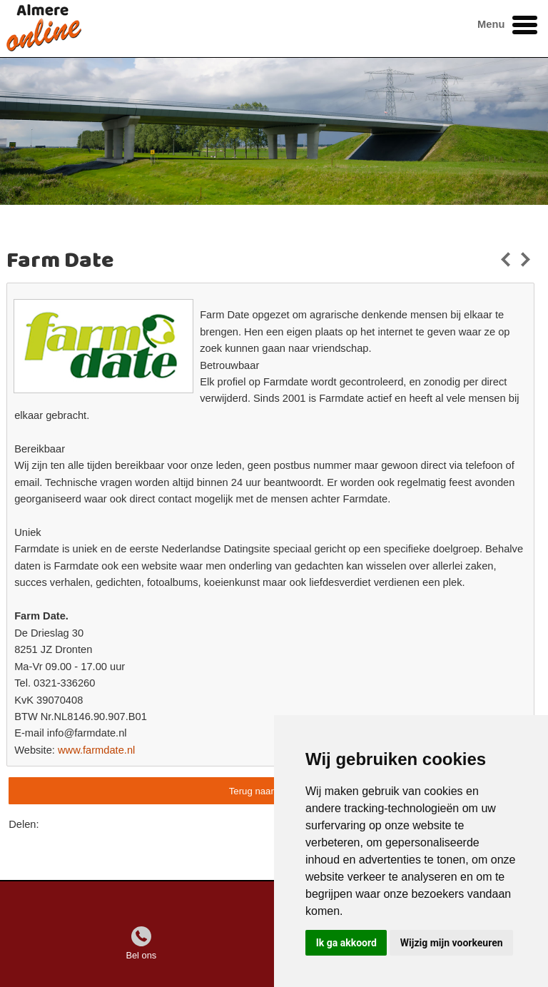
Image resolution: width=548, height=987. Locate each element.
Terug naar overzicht (271, 791)
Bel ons (141, 955)
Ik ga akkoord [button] (346, 942)
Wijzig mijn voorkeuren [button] (451, 942)
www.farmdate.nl (96, 750)
